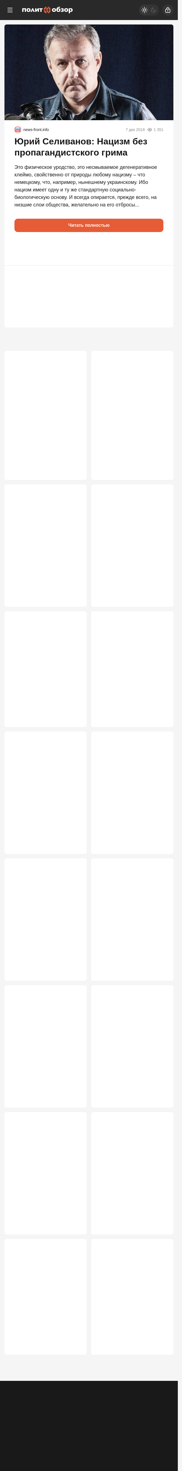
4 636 (159, 472)
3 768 (73, 730)
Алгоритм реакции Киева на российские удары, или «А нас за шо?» (129, 1190)
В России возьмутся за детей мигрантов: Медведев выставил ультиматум (131, 1058)
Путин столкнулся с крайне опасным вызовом (42, 798)
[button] (21, 248)
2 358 (159, 1377)
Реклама (14, 1412)
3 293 (73, 855)
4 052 (159, 604)
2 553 (159, 1251)
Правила (88, 1412)
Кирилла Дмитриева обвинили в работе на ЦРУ (41, 540)
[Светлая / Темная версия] (149, 10)
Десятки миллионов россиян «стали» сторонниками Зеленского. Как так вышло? (130, 411)
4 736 (73, 472)
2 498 (73, 1377)
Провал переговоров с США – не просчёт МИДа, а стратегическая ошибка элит (45, 1058)
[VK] (89, 1436)
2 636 (159, 1119)
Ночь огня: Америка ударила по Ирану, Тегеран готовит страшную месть (44, 1323)
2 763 (73, 1119)
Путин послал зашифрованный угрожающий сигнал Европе (130, 543)
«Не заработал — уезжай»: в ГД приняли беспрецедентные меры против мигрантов (132, 1323)
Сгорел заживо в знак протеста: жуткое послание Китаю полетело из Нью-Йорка (42, 930)
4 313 (73, 604)
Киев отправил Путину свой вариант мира (129, 923)
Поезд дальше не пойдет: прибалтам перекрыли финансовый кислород (40, 1190)
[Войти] (167, 10)
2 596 (73, 1251)
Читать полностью (89, 225)
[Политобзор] (47, 10)
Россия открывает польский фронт (43, 672)
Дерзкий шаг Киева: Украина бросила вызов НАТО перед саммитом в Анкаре (130, 801)
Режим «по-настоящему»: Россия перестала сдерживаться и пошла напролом (126, 679)
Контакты (37, 1412)
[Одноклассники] (33, 1436)
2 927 (159, 987)
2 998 (159, 855)
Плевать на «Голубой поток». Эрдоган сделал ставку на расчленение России (44, 411)
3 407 (159, 730)
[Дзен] (145, 1436)
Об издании (63, 1412)
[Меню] (10, 10)
